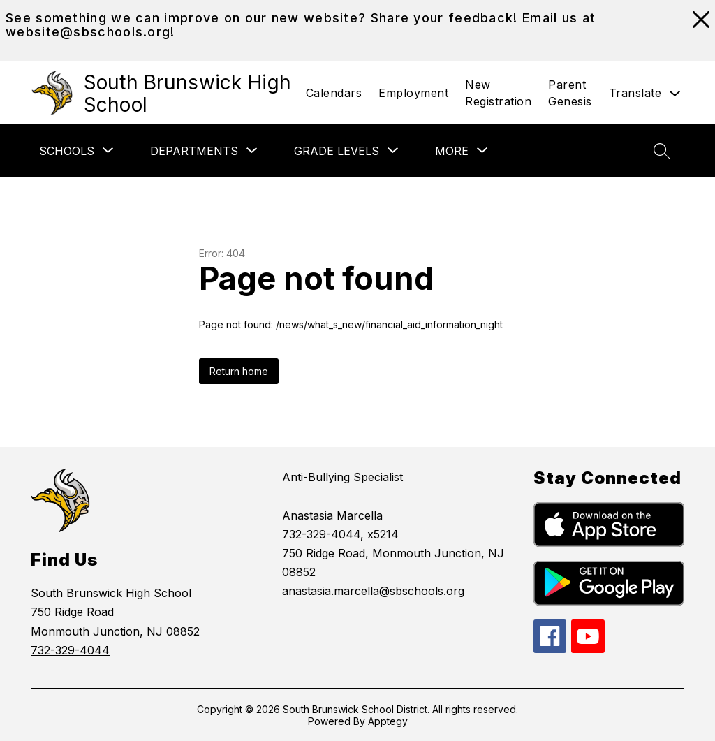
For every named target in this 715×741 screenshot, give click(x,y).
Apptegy (388, 721)
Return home (238, 371)
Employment (413, 93)
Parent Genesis (570, 93)
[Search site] (662, 150)
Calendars (334, 93)
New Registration (498, 93)
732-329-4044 (70, 650)
